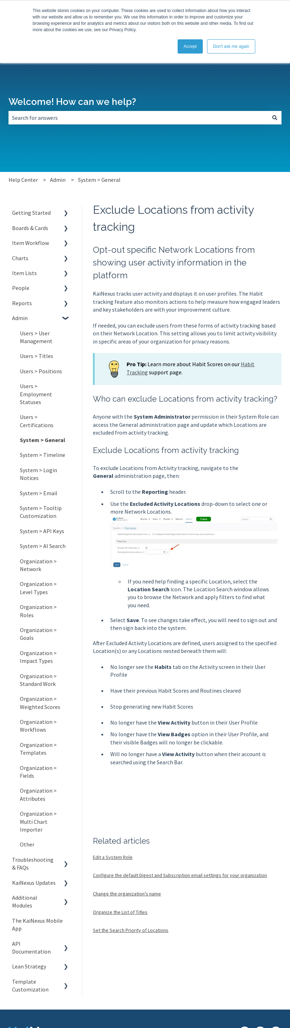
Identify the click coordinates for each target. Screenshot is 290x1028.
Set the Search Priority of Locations (130, 930)
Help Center (23, 179)
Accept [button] (190, 46)
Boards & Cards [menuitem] (30, 227)
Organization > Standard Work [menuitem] (38, 679)
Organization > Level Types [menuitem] (38, 587)
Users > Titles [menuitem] (36, 355)
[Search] (274, 117)
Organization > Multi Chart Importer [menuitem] (38, 821)
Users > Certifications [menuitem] (37, 420)
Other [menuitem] (27, 844)
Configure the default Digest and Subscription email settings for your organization (180, 875)
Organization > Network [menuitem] (38, 565)
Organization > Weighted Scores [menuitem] (40, 702)
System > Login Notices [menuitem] (38, 473)
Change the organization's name (127, 893)
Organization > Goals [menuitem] (38, 633)
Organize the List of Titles (120, 912)
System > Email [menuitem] (38, 493)
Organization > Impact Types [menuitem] (38, 656)
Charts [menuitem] (20, 258)
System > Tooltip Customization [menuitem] (41, 511)
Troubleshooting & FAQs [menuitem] (33, 863)
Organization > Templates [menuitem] (38, 748)
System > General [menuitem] (42, 439)
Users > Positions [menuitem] (41, 371)
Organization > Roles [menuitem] (38, 610)
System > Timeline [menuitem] (42, 454)
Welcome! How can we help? (72, 101)
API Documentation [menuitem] (31, 947)
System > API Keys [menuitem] (42, 531)
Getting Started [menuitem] (31, 212)
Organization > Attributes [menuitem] (38, 794)
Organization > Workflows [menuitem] (38, 725)
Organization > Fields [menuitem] (38, 771)
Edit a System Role (113, 857)
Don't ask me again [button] (231, 46)
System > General (99, 179)
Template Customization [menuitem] (30, 985)
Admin (58, 179)
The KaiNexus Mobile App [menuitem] (37, 924)
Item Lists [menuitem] (24, 272)
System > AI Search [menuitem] (43, 545)
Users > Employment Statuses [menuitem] (36, 394)
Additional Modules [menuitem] (24, 901)
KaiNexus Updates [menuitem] (34, 882)
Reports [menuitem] (22, 303)
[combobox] (138, 117)
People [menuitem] (20, 287)
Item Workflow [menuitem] (30, 242)
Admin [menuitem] (20, 318)
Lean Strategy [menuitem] (29, 966)
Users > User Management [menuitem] (36, 337)
